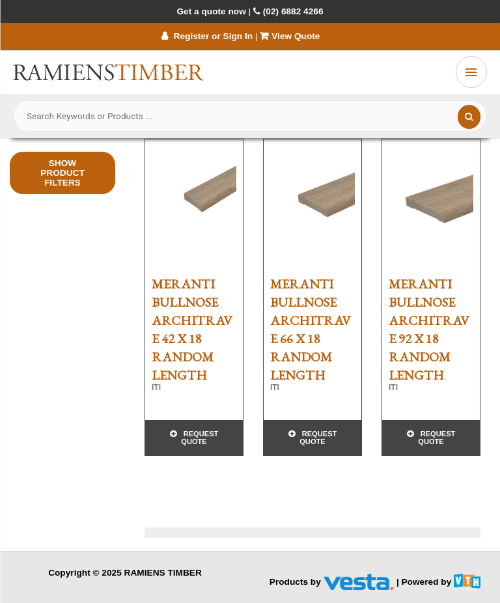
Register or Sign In (207, 36)
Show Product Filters (62, 173)
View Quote (291, 36)
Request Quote (199, 437)
